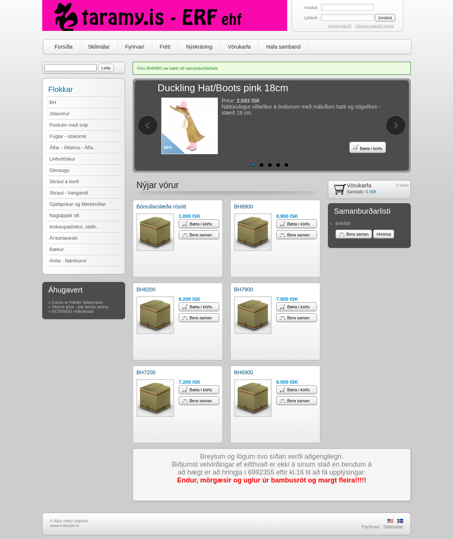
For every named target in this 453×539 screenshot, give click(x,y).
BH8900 (243, 207)
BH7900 (243, 289)
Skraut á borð (64, 181)
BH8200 (146, 289)
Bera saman (197, 235)
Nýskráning (199, 47)
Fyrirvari (134, 47)
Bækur (56, 249)
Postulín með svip (68, 125)
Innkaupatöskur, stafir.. (73, 227)
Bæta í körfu (368, 147)
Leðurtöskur (62, 159)
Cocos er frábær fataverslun (77, 302)
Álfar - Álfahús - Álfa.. (72, 147)
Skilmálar (99, 47)
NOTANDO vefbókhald (72, 311)
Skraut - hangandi (68, 193)
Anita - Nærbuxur (68, 260)
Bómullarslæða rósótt (161, 207)
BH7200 (146, 372)
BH (52, 102)
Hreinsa (383, 234)
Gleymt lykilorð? (340, 26)
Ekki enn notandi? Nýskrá (374, 26)
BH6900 (243, 372)
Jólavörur (59, 113)
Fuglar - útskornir (67, 136)
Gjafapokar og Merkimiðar (77, 204)
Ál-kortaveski (63, 238)
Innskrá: (311, 8)
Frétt (165, 47)
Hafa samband (283, 47)
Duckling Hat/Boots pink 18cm (223, 87)
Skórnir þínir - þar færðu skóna (80, 307)
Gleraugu (59, 170)
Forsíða (63, 47)
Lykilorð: (311, 18)
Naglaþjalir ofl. (64, 215)
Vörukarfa (239, 47)
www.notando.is (64, 525)
